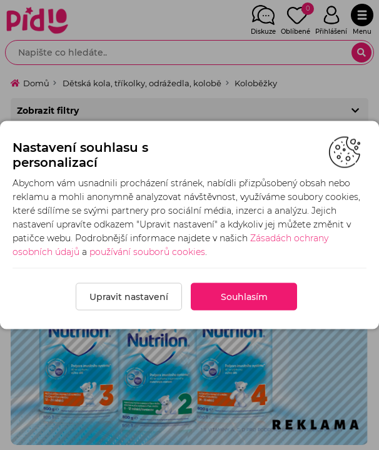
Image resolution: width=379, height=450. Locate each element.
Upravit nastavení (128, 296)
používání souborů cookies (147, 252)
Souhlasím (244, 296)
